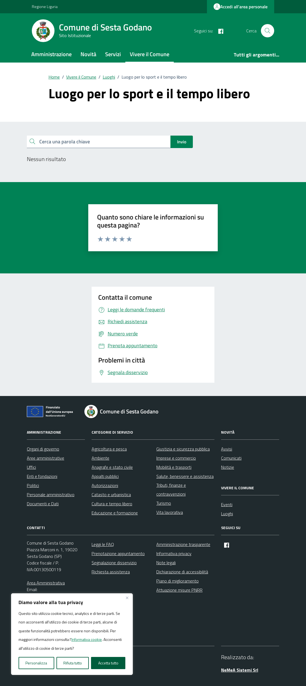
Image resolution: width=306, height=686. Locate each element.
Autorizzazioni (105, 485)
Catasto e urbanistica (111, 494)
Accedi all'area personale (241, 6)
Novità (88, 54)
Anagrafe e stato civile (112, 467)
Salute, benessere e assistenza (185, 476)
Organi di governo (43, 449)
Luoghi (227, 513)
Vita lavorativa (169, 512)
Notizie (227, 467)
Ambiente (100, 458)
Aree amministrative (45, 458)
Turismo (163, 503)
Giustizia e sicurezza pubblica (183, 449)
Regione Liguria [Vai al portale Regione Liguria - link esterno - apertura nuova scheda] (45, 6)
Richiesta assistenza (111, 571)
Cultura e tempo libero (112, 503)
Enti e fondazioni (42, 476)
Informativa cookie (86, 639)
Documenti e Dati (43, 503)
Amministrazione (51, 54)
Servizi (113, 54)
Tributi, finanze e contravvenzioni (171, 489)
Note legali (166, 562)
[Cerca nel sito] (267, 30)
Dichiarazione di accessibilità (182, 571)
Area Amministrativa (46, 582)
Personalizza (36, 663)
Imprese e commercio (176, 458)
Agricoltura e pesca (109, 449)
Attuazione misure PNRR (179, 590)
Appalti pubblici (105, 476)
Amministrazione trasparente (183, 544)
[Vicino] (127, 598)
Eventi (226, 504)
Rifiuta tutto (72, 663)
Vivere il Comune (149, 54)
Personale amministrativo (50, 494)
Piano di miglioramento (177, 581)
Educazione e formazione (115, 512)
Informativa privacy (173, 553)
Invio (181, 141)
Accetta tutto (108, 663)
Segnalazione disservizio (114, 562)
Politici (33, 485)
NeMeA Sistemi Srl (239, 670)
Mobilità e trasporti (173, 467)
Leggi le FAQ (103, 544)
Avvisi (226, 449)
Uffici (31, 467)
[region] (72, 634)
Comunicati (231, 458)
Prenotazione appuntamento (118, 553)
